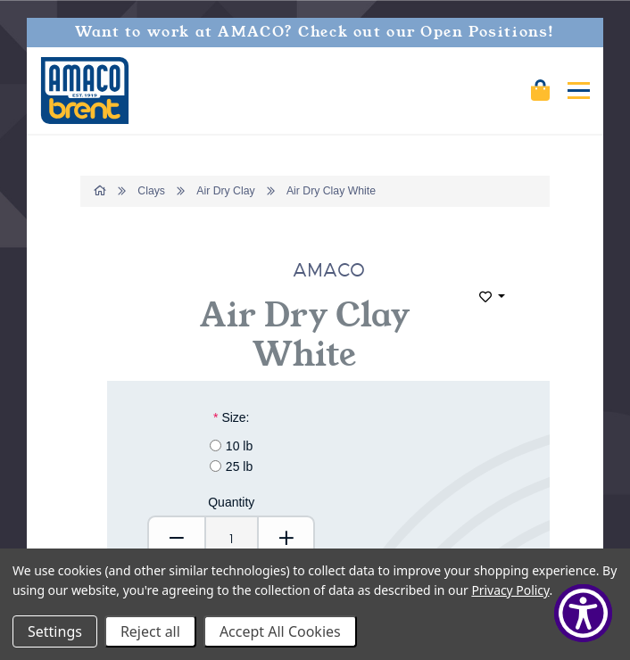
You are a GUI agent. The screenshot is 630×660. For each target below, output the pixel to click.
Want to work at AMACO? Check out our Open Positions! (315, 32)
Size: (231, 417)
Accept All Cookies (280, 631)
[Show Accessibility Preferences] (583, 613)
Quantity (231, 502)
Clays (151, 191)
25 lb (239, 466)
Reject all (150, 631)
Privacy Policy (510, 590)
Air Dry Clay (225, 191)
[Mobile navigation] (579, 90)
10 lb (239, 446)
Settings (55, 631)
